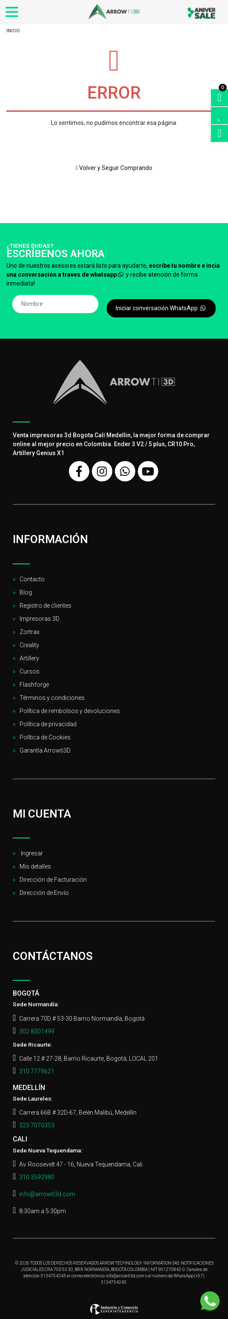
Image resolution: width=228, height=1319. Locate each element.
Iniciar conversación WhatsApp (161, 308)
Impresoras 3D (40, 618)
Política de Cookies (45, 737)
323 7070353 (36, 1125)
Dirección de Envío (44, 892)
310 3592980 (36, 1177)
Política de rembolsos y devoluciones (70, 711)
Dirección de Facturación (53, 879)
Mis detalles (35, 866)
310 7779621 (36, 1071)
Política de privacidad (48, 724)
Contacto (32, 579)
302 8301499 (36, 1031)
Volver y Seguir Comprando (114, 167)
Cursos (30, 671)
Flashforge (34, 684)
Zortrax (30, 631)
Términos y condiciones (52, 697)
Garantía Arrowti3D (45, 750)
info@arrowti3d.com (47, 1194)
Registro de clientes (45, 605)
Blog (26, 592)
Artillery (29, 658)
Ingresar (31, 853)
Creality (29, 645)
